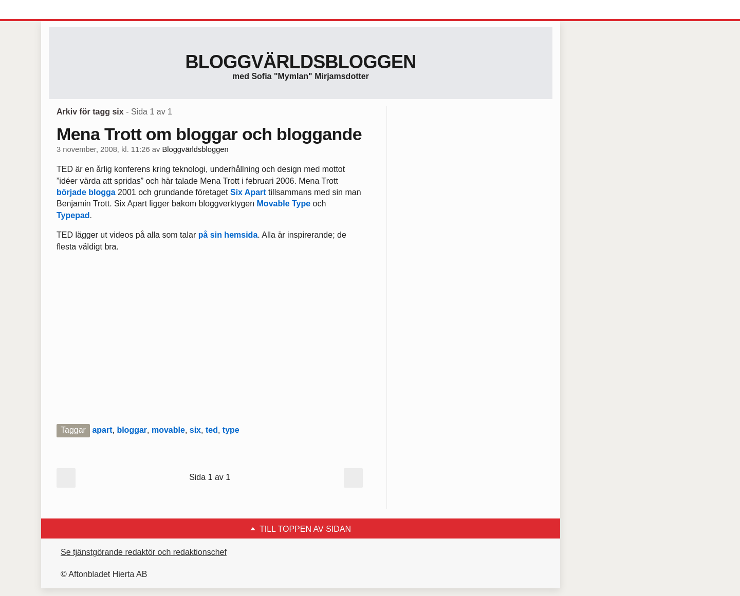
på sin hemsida (228, 234)
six (195, 430)
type (231, 430)
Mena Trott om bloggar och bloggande (209, 134)
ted (212, 430)
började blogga (86, 192)
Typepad (73, 215)
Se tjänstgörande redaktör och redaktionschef (144, 552)
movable (168, 430)
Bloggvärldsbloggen (300, 61)
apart (102, 430)
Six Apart (248, 192)
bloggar (132, 430)
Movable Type (284, 203)
